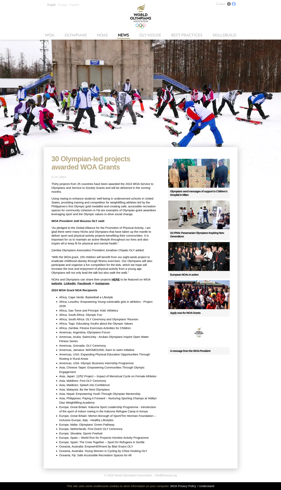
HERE (116, 279)
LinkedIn (70, 283)
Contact (220, 4)
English (51, 4)
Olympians (75, 35)
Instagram (102, 283)
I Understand (205, 486)
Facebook (234, 4)
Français (62, 4)
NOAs (102, 35)
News (123, 35)
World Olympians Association (141, 16)
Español (74, 4)
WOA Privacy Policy (183, 486)
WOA (49, 35)
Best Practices (186, 35)
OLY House (150, 35)
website (57, 283)
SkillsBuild (224, 35)
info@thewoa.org (166, 475)
